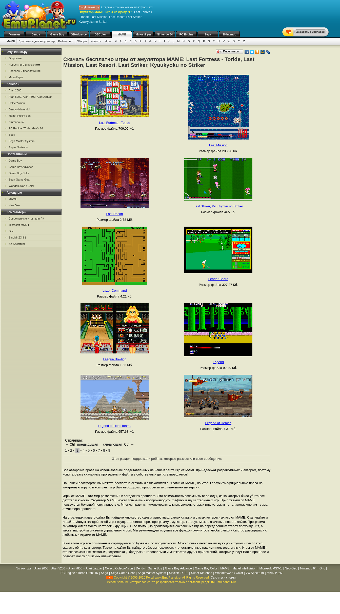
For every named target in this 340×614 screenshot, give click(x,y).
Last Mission (218, 145)
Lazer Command (115, 290)
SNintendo (229, 34)
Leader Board (218, 279)
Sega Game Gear (19, 179)
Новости (95, 41)
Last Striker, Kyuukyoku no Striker (218, 206)
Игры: (108, 41)
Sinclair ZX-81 (17, 237)
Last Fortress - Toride (114, 123)
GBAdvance (79, 34)
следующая (112, 444)
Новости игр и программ (24, 64)
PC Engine (186, 34)
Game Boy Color (19, 173)
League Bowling (114, 359)
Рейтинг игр (65, 41)
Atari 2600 (15, 90)
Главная (14, 34)
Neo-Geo (14, 205)
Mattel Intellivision (20, 115)
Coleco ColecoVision (119, 568)
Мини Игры (143, 34)
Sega (208, 34)
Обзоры (82, 41)
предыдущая (87, 444)
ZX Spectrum (17, 243)
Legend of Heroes (218, 423)
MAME (121, 34)
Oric (11, 231)
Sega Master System (21, 141)
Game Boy (57, 34)
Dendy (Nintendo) (19, 109)
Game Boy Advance (21, 166)
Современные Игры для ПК (26, 218)
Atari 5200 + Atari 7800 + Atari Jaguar (76, 568)
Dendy (35, 34)
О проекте (15, 58)
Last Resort (114, 214)
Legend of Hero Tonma (114, 426)
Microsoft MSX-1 (19, 224)
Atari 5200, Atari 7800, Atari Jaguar (30, 96)
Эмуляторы (24, 568)
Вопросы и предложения (25, 70)
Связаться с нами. (223, 577)
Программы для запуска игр (36, 41)
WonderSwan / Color (21, 185)
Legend (218, 362)
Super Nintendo (18, 147)
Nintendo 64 (165, 34)
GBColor (100, 34)
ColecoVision (17, 103)
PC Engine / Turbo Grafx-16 (26, 128)
